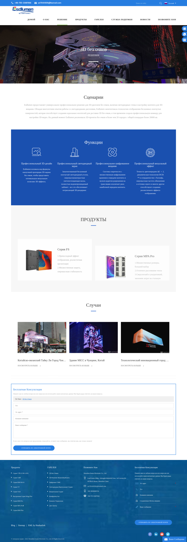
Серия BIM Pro (18, 504)
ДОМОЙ (31, 21)
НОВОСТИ (145, 21)
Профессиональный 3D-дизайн (36, 165)
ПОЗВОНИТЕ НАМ (167, 21)
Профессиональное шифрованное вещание (112, 166)
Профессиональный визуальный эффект (150, 166)
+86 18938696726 (93, 494)
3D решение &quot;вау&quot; (59, 480)
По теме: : (23, 402)
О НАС (46, 21)
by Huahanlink (39, 528)
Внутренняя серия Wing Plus (22, 499)
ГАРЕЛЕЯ (99, 21)
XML (30, 528)
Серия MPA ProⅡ (18, 508)
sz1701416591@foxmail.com (49, 3)
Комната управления (56, 504)
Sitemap (21, 528)
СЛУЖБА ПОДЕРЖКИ (121, 21)
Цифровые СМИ (54, 485)
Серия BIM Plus (18, 513)
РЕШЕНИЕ (62, 21)
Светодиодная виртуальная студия (60, 490)
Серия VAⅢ (17, 480)
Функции (93, 149)
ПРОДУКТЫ (81, 21)
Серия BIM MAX (18, 485)
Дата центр (53, 508)
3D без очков (26, 402)
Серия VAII (17, 494)
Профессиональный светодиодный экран (74, 166)
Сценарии (93, 122)
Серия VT (16, 490)
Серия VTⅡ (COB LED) (20, 476)
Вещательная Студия (56, 494)
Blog (13, 528)
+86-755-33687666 (94, 499)
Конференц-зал (54, 499)
